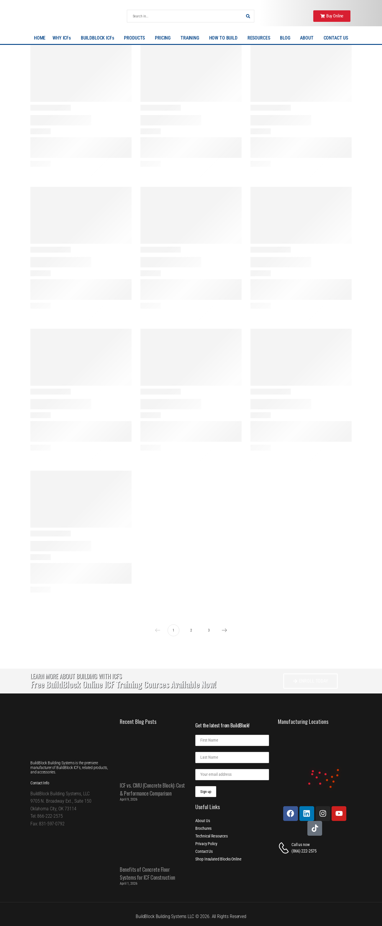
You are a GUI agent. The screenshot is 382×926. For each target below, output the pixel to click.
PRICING (164, 38)
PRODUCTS (136, 38)
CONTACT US (336, 38)
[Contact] (284, 848)
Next (223, 630)
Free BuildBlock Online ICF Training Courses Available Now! (123, 684)
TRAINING (191, 38)
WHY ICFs (63, 38)
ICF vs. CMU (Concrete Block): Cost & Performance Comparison (152, 789)
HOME (39, 38)
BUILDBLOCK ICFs (99, 38)
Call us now (300, 844)
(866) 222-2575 (304, 851)
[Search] (184, 16)
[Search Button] (248, 16)
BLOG (286, 38)
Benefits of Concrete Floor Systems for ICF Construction (147, 873)
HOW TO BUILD (224, 38)
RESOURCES (260, 38)
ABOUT (308, 38)
